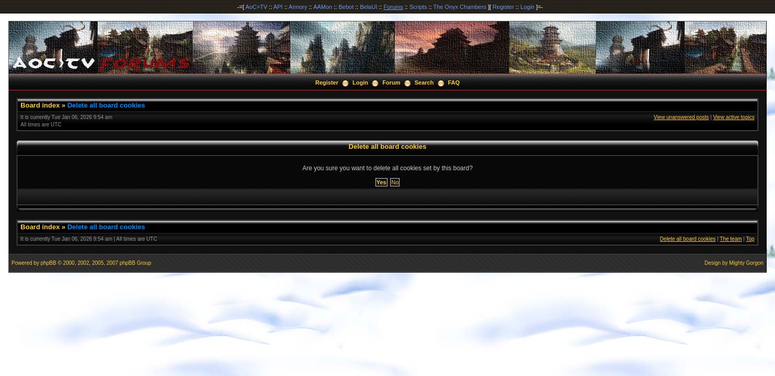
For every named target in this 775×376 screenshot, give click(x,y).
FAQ (454, 82)
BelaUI (368, 7)
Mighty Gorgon (746, 263)
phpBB (48, 263)
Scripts (418, 7)
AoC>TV (256, 7)
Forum (391, 82)
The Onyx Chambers (459, 7)
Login (528, 7)
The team (731, 239)
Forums (393, 7)
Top (750, 239)
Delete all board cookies (106, 105)
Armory (298, 7)
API (278, 7)
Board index (40, 105)
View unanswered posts (681, 117)
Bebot (346, 7)
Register (503, 7)
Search (424, 82)
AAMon (322, 7)
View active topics (733, 117)
